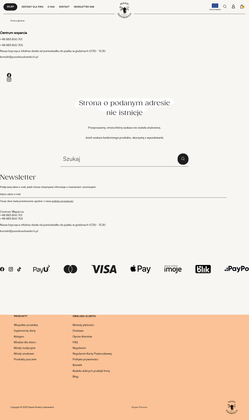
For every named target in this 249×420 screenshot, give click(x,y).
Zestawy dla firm (32, 7)
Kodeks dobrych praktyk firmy (91, 371)
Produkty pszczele (25, 359)
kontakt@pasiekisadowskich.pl (19, 57)
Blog (75, 376)
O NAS (51, 7)
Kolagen (19, 336)
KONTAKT (64, 7)
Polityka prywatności (85, 359)
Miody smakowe (24, 353)
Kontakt (77, 365)
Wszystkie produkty (26, 325)
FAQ (75, 342)
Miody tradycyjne (25, 348)
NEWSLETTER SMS (84, 7)
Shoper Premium (139, 407)
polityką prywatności (62, 201)
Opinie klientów (82, 336)
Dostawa (78, 330)
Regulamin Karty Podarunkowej (92, 353)
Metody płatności (83, 325)
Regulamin (79, 348)
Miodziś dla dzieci (25, 342)
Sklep (10, 7)
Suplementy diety (25, 330)
